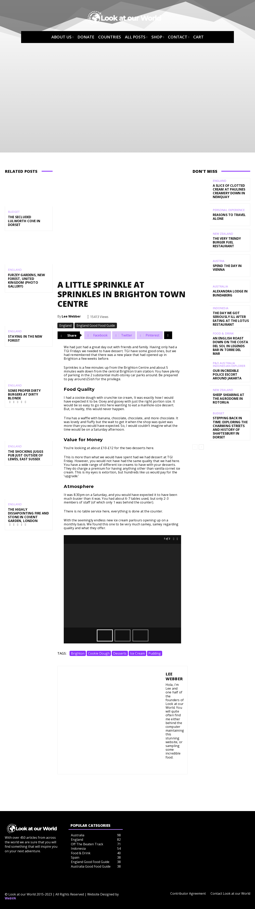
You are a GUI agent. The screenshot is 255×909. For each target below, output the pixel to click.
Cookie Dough (99, 653)
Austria (218, 261)
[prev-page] (194, 443)
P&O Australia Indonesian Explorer (229, 361)
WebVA (10, 898)
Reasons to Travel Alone (229, 217)
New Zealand (223, 233)
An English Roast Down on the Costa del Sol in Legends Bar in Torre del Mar (231, 344)
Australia (220, 286)
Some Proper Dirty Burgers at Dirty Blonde (24, 394)
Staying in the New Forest (25, 338)
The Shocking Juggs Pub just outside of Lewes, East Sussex (25, 455)
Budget (14, 211)
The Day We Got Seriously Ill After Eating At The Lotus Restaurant (230, 319)
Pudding (154, 653)
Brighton (77, 653)
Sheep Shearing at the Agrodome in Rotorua (228, 395)
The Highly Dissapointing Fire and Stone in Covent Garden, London (28, 515)
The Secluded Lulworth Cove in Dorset (24, 221)
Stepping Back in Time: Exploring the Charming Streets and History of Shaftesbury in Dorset (230, 424)
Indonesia (220, 308)
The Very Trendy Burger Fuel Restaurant (227, 242)
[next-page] (201, 443)
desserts (120, 653)
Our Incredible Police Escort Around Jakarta (227, 371)
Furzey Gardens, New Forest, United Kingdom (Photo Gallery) (26, 281)
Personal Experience (228, 210)
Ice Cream (137, 653)
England (15, 269)
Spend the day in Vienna (227, 268)
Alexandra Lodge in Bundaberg (230, 293)
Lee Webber (71, 316)
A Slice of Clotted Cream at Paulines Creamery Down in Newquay (229, 191)
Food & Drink (223, 333)
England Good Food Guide (96, 325)
